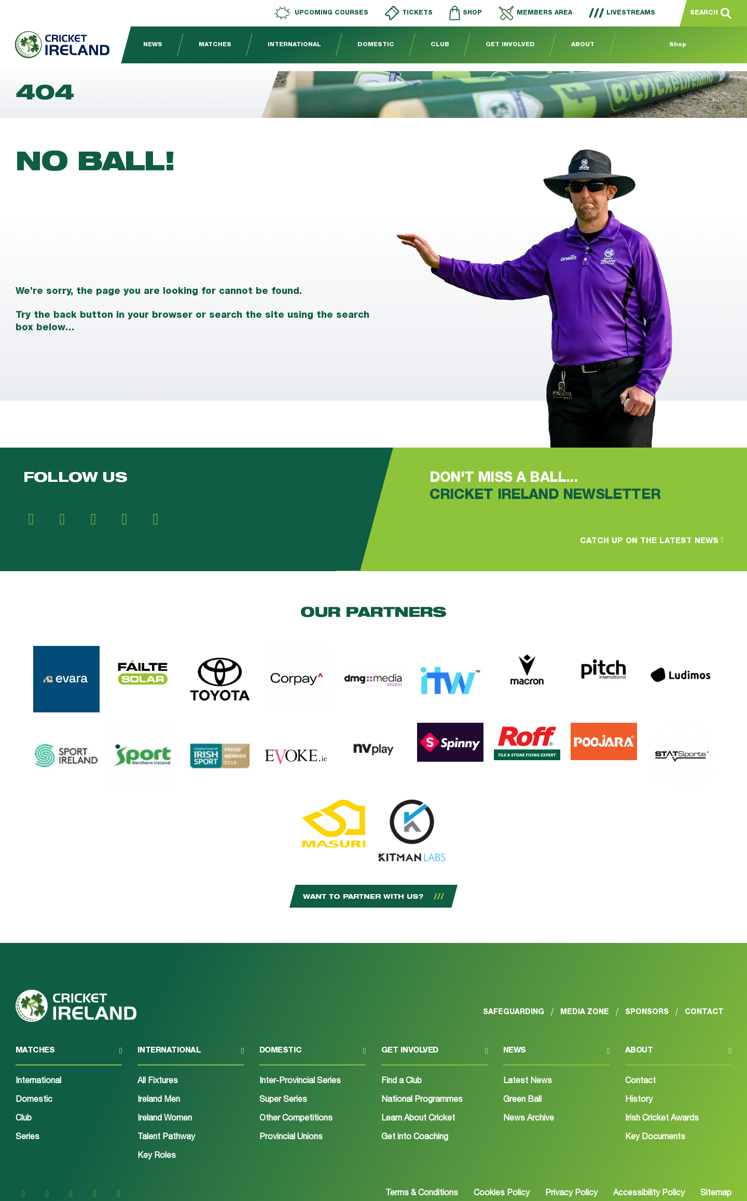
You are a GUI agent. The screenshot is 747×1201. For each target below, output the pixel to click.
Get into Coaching (414, 1137)
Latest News (527, 1081)
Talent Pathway (166, 1137)
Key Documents (655, 1137)
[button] (69, 1055)
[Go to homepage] (54, 45)
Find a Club (401, 1081)
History (639, 1100)
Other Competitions (296, 1119)
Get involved (409, 1051)
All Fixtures (157, 1081)
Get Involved (510, 45)
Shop (677, 45)
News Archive (528, 1119)
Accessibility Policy (649, 1194)
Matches (215, 45)
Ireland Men (158, 1100)
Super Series (283, 1100)
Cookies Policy (502, 1194)
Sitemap (715, 1194)
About (582, 45)
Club (440, 45)
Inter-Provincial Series (300, 1081)
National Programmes (422, 1100)
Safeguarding (513, 1012)
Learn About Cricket (418, 1119)
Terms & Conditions (421, 1194)
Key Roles (156, 1156)
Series (27, 1137)
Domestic (375, 45)
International (294, 45)
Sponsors (647, 1012)
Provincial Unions (291, 1137)
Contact (640, 1081)
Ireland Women (164, 1119)
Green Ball (522, 1100)
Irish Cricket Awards (662, 1119)
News (152, 45)
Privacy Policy (571, 1194)
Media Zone (584, 1012)
